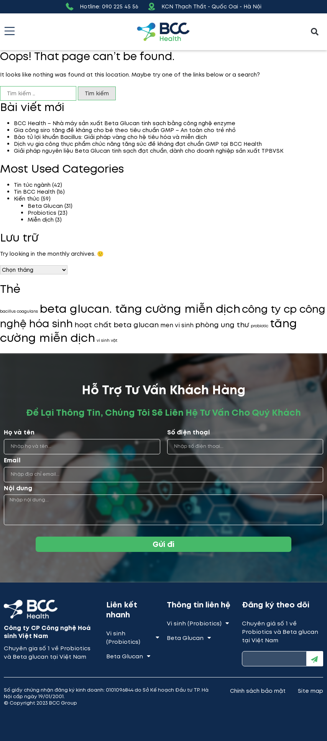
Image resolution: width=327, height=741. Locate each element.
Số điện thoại (188, 433)
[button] (315, 32)
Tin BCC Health (34, 192)
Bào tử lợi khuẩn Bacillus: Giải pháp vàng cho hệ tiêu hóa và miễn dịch (110, 137)
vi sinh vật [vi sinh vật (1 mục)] (107, 340)
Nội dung (18, 489)
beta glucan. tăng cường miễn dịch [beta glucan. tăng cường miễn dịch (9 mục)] (139, 309)
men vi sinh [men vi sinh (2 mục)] (177, 325)
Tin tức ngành (32, 185)
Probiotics (42, 213)
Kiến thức (26, 198)
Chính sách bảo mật (258, 691)
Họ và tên (19, 433)
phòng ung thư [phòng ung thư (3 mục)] (222, 325)
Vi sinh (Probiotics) (132, 637)
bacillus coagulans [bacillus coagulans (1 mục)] (19, 311)
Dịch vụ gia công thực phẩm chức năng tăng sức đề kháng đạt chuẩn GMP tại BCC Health (138, 144)
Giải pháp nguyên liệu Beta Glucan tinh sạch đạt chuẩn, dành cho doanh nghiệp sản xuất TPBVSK (148, 151)
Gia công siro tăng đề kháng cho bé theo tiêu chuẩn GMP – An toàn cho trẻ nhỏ (125, 130)
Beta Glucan (45, 206)
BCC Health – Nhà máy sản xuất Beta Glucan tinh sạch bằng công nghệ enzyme (124, 123)
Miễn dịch (41, 220)
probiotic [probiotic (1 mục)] (259, 326)
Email (12, 461)
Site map (310, 691)
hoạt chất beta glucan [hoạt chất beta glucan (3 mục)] (116, 325)
